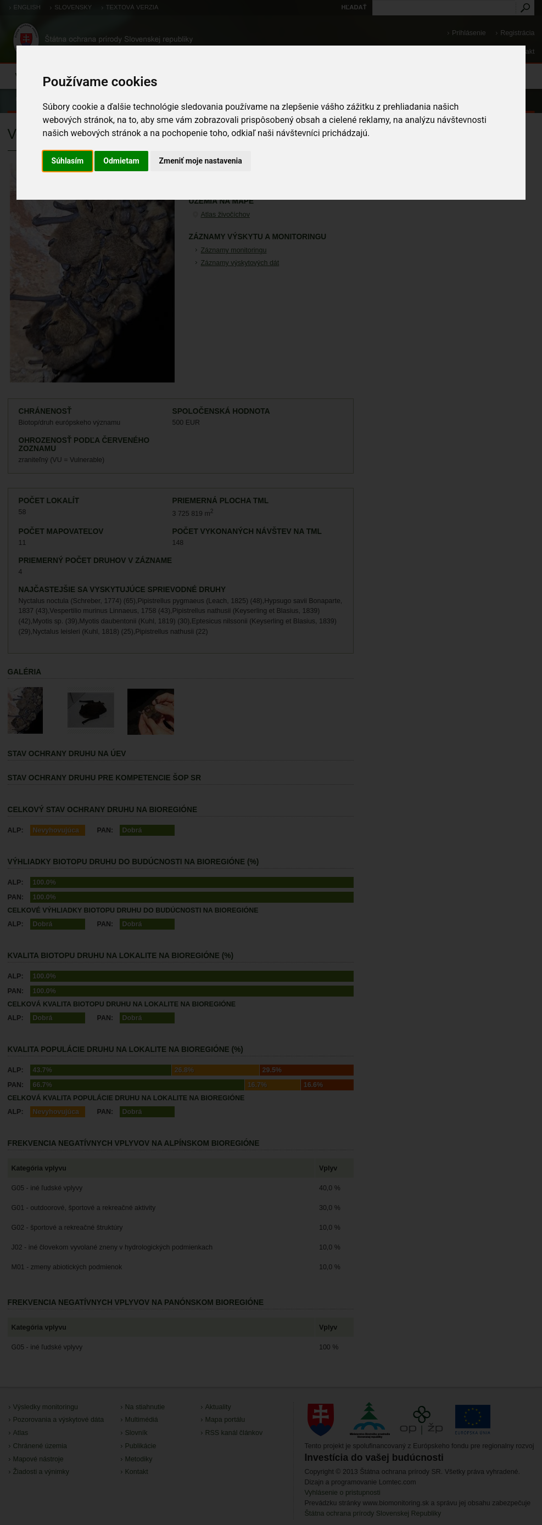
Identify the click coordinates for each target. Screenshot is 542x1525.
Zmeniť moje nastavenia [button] (200, 160)
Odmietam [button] (121, 160)
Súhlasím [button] (68, 160)
